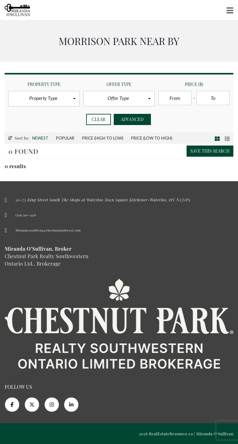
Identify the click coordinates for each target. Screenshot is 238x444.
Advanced (132, 119)
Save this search (210, 151)
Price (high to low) (102, 138)
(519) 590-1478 (25, 215)
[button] (44, 98)
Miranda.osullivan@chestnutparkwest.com (48, 230)
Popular (65, 138)
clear (99, 119)
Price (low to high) (151, 138)
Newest (40, 138)
